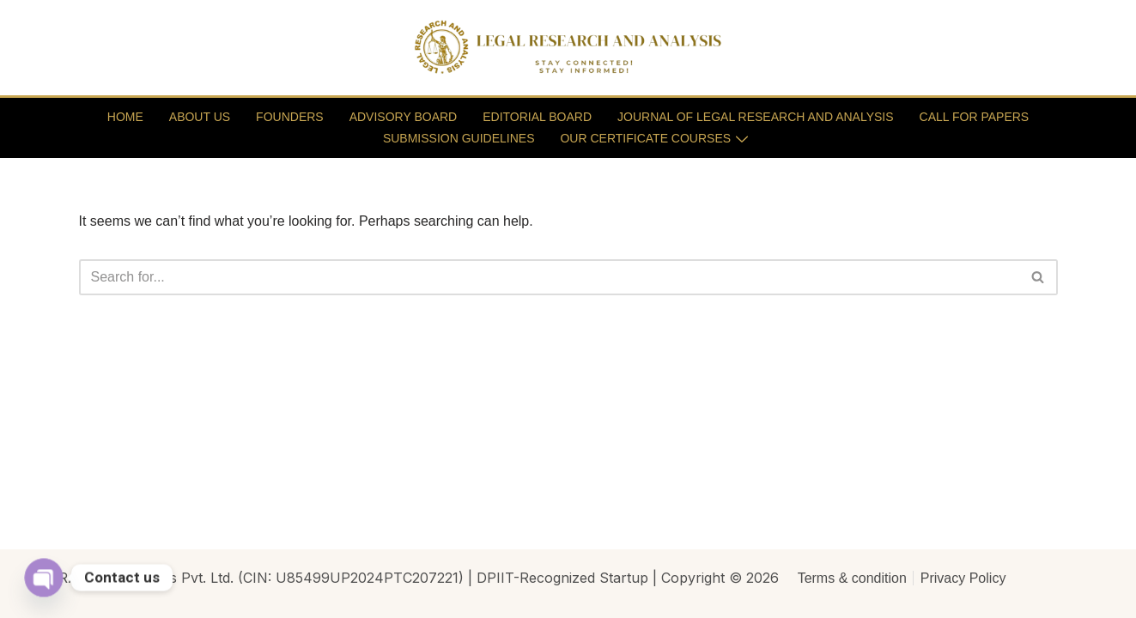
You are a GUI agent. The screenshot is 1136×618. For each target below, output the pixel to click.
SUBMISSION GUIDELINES (459, 138)
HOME (125, 117)
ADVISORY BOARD (403, 117)
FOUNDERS (290, 117)
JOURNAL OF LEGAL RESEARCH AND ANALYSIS (755, 117)
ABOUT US (199, 117)
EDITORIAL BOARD (537, 117)
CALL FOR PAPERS (975, 117)
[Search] (549, 277)
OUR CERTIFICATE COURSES (654, 138)
